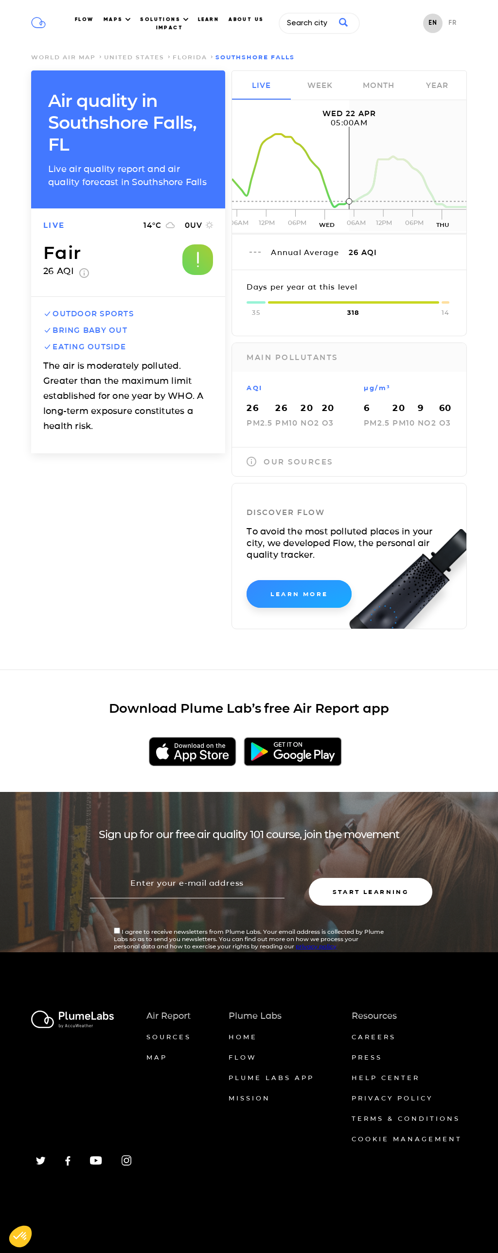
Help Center (386, 1077)
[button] (20, 1236)
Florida (190, 57)
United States (134, 57)
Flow (243, 1057)
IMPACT (169, 27)
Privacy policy (392, 1098)
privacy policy (316, 946)
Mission (249, 1098)
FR (452, 23)
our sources (290, 461)
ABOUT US (246, 19)
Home (243, 1037)
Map (156, 1057)
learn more (299, 594)
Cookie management (407, 1139)
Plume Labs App (271, 1077)
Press (367, 1057)
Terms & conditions (406, 1118)
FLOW (84, 19)
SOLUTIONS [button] (164, 19)
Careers (374, 1037)
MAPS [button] (117, 19)
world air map (63, 57)
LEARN (208, 19)
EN (432, 23)
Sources (168, 1037)
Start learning (371, 891)
